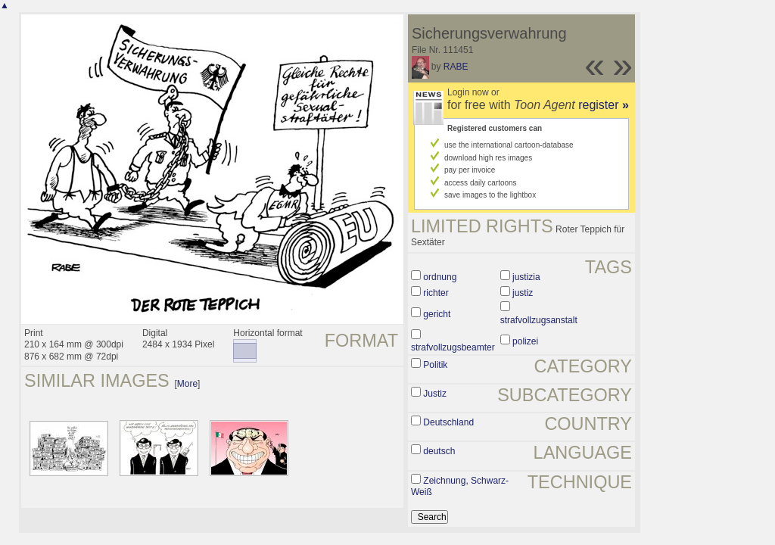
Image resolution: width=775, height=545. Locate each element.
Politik (435, 365)
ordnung (439, 277)
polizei (525, 341)
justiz (522, 293)
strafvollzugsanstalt (538, 320)
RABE (456, 66)
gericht (436, 314)
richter (435, 293)
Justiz (435, 393)
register (603, 104)
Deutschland (448, 422)
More (187, 383)
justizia (526, 277)
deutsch (439, 451)
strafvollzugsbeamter (453, 347)
